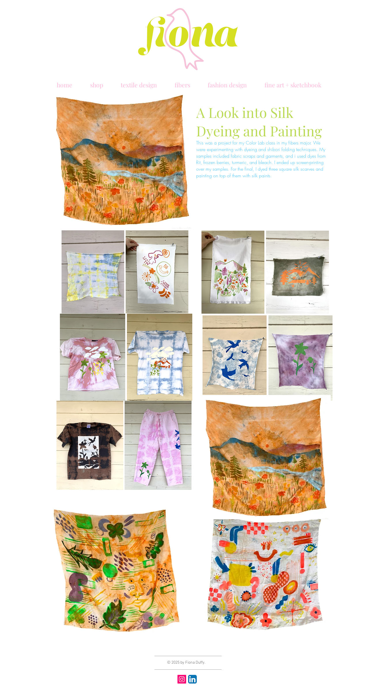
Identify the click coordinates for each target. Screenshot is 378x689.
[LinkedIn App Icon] (192, 679)
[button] (64, 82)
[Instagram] (181, 679)
